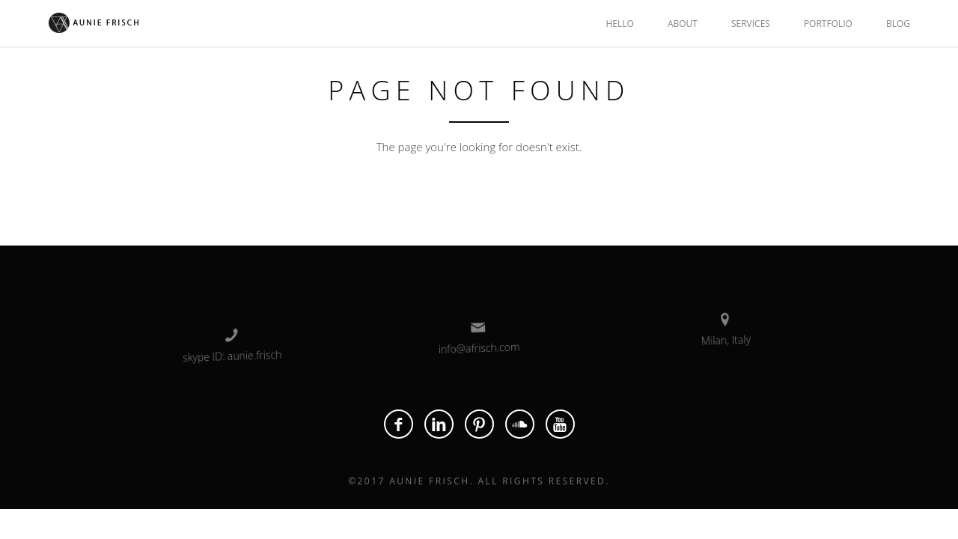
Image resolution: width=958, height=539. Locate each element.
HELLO (619, 23)
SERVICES (750, 23)
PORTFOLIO (828, 23)
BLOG (898, 23)
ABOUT (683, 23)
